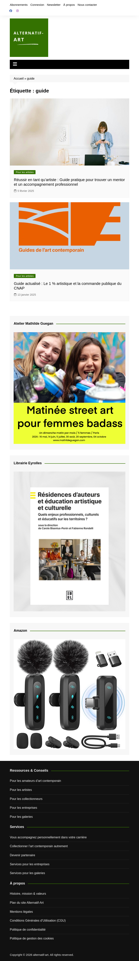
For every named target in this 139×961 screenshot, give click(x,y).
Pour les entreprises (23, 807)
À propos (69, 4)
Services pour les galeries (27, 873)
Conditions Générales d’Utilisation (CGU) (38, 920)
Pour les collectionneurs (26, 798)
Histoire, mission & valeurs (28, 893)
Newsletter (53, 4)
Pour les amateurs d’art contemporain (35, 780)
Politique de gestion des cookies (32, 938)
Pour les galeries (21, 816)
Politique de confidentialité (28, 929)
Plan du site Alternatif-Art (27, 902)
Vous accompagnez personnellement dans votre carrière (48, 837)
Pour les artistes (25, 172)
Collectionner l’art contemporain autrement (39, 846)
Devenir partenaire (22, 855)
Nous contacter (87, 4)
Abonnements (19, 4)
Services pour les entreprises (29, 864)
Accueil (19, 78)
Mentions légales (21, 911)
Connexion (37, 4)
